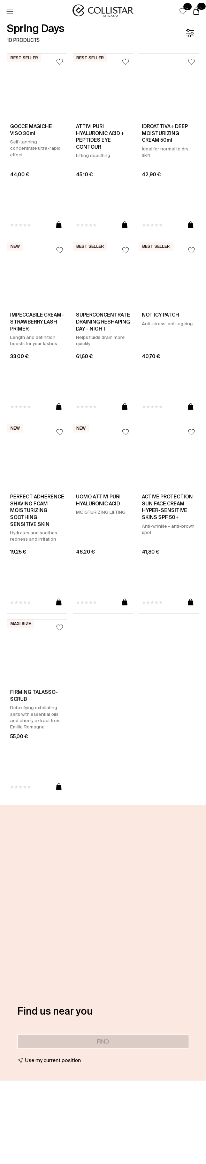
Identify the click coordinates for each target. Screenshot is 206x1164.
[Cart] (196, 11)
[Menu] (10, 11)
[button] (183, 11)
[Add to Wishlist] (59, 61)
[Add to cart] (59, 225)
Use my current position (53, 1060)
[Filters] (190, 33)
